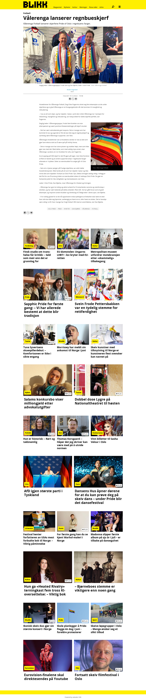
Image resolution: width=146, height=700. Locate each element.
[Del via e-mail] (75, 98)
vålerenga (86, 209)
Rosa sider (93, 7)
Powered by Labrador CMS (73, 697)
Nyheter (67, 7)
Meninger (83, 7)
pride (60, 209)
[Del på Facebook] (70, 98)
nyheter (67, 209)
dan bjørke (76, 209)
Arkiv (102, 7)
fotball (95, 209)
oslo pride (52, 209)
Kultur (74, 7)
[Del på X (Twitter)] (73, 98)
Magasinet (57, 7)
